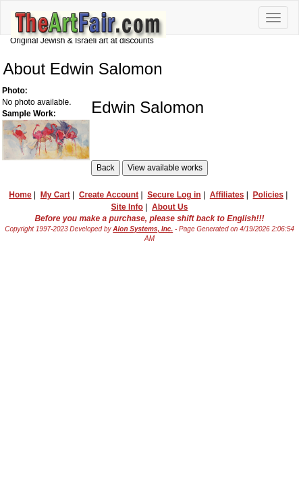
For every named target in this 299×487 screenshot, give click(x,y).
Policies (268, 195)
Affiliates (227, 195)
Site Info (127, 207)
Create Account (108, 195)
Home (20, 195)
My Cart (55, 195)
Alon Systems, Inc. (143, 229)
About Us (170, 207)
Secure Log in (173, 195)
